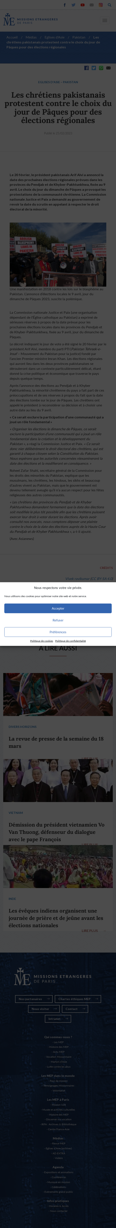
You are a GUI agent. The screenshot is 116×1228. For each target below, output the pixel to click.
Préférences (58, 632)
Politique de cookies (41, 640)
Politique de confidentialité (70, 640)
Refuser (58, 620)
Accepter (58, 608)
